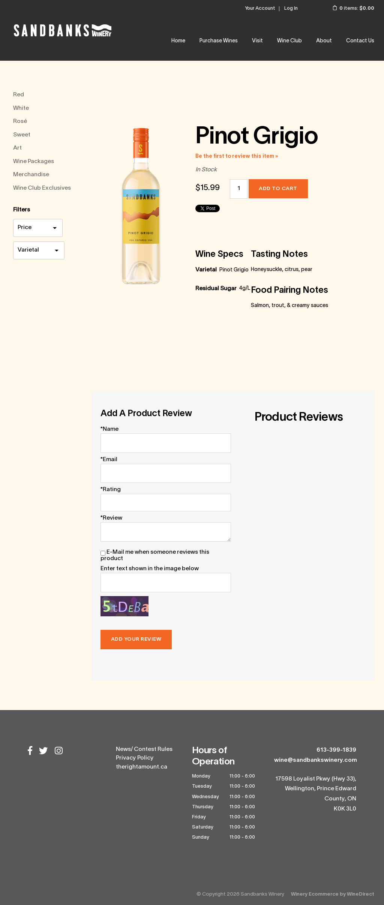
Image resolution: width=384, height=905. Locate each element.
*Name (109, 429)
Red (18, 94)
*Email (108, 459)
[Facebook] (30, 752)
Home (178, 41)
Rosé (20, 121)
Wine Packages (33, 161)
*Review (111, 518)
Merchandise (31, 174)
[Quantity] (239, 189)
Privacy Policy (135, 758)
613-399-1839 (336, 750)
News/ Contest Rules (144, 749)
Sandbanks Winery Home (62, 30)
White (21, 108)
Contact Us (360, 41)
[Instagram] (59, 752)
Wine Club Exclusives (42, 188)
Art (17, 148)
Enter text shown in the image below (149, 568)
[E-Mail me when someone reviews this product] (102, 553)
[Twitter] (43, 752)
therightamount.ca (141, 767)
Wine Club (289, 41)
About (324, 41)
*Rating (110, 489)
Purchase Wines (219, 41)
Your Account (260, 8)
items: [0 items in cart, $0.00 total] (348, 8)
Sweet (21, 135)
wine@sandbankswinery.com (315, 760)
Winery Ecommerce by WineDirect (332, 894)
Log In (291, 8)
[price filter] (38, 227)
